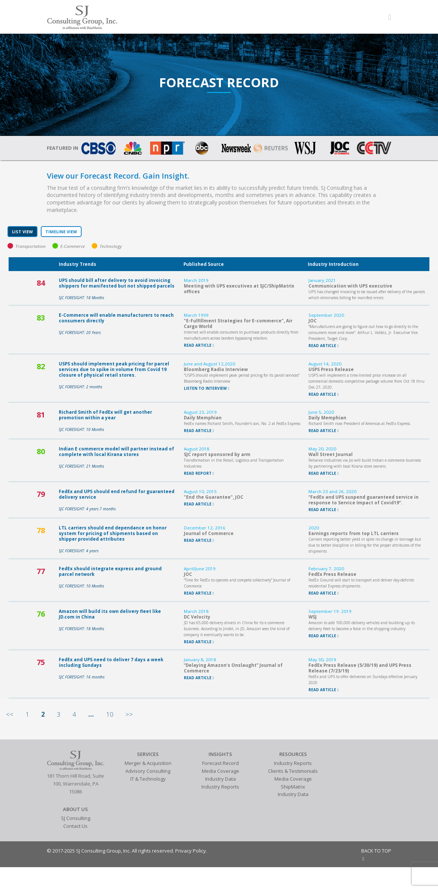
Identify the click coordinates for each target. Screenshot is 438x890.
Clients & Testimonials (293, 771)
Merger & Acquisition (148, 763)
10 (109, 714)
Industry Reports (220, 786)
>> (129, 714)
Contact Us (75, 826)
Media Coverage (220, 771)
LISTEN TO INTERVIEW (206, 388)
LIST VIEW (22, 231)
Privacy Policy (190, 850)
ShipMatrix (293, 786)
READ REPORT (199, 473)
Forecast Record (220, 763)
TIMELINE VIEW (61, 231)
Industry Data (220, 778)
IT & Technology (148, 778)
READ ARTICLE (199, 345)
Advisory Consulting (147, 771)
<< (9, 714)
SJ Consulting (75, 818)
